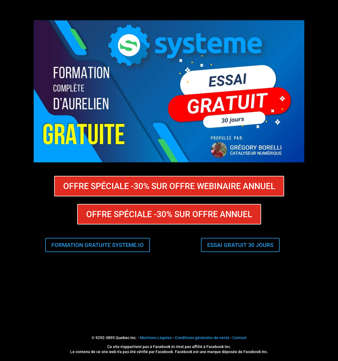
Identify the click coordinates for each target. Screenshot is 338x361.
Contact (239, 337)
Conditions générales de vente (202, 337)
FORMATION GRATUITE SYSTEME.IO (97, 245)
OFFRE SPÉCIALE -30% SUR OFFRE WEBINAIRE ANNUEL (169, 186)
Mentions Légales (156, 337)
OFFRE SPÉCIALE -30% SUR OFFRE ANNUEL (169, 214)
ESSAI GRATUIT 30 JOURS (240, 245)
